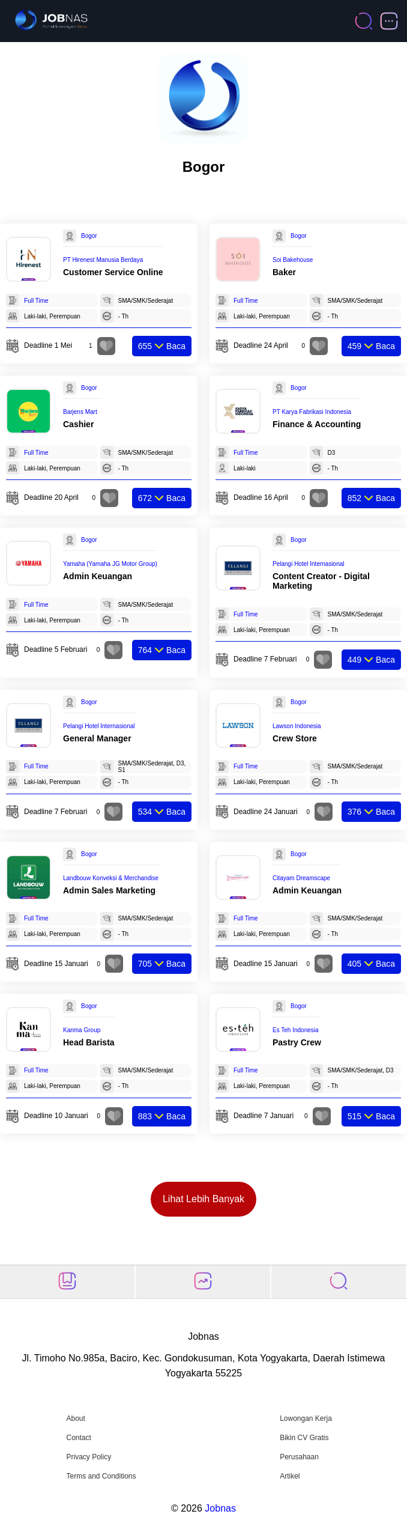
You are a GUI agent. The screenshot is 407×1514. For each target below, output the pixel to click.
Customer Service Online (113, 272)
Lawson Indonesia (297, 726)
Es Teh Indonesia (296, 1030)
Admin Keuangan (97, 576)
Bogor (89, 236)
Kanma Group (81, 1030)
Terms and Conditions (101, 1476)
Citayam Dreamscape (301, 878)
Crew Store (295, 738)
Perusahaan (299, 1457)
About (75, 1418)
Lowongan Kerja (306, 1418)
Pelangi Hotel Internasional (309, 564)
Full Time (36, 300)
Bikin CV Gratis (304, 1437)
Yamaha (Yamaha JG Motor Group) (110, 564)
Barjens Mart (80, 412)
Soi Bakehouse (293, 260)
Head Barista (89, 1042)
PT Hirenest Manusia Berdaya (103, 260)
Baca (161, 346)
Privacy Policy (88, 1457)
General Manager (97, 738)
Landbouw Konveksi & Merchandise (110, 878)
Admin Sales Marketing (109, 890)
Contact (78, 1437)
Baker (284, 272)
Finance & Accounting (317, 424)
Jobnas (220, 1508)
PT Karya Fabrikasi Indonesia (312, 412)
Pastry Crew (297, 1042)
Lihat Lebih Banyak (203, 1199)
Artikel (290, 1476)
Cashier (78, 424)
